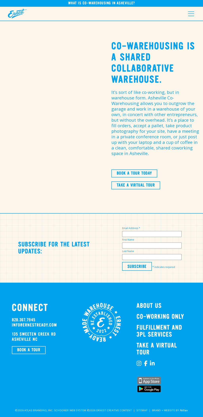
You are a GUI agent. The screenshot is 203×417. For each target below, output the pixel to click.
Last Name (128, 251)
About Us (149, 306)
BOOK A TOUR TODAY (134, 173)
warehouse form (128, 98)
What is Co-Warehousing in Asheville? (101, 3)
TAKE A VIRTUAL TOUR (136, 185)
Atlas (184, 410)
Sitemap (142, 410)
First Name (128, 239)
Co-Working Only (160, 317)
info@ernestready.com (34, 325)
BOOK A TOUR (28, 350)
